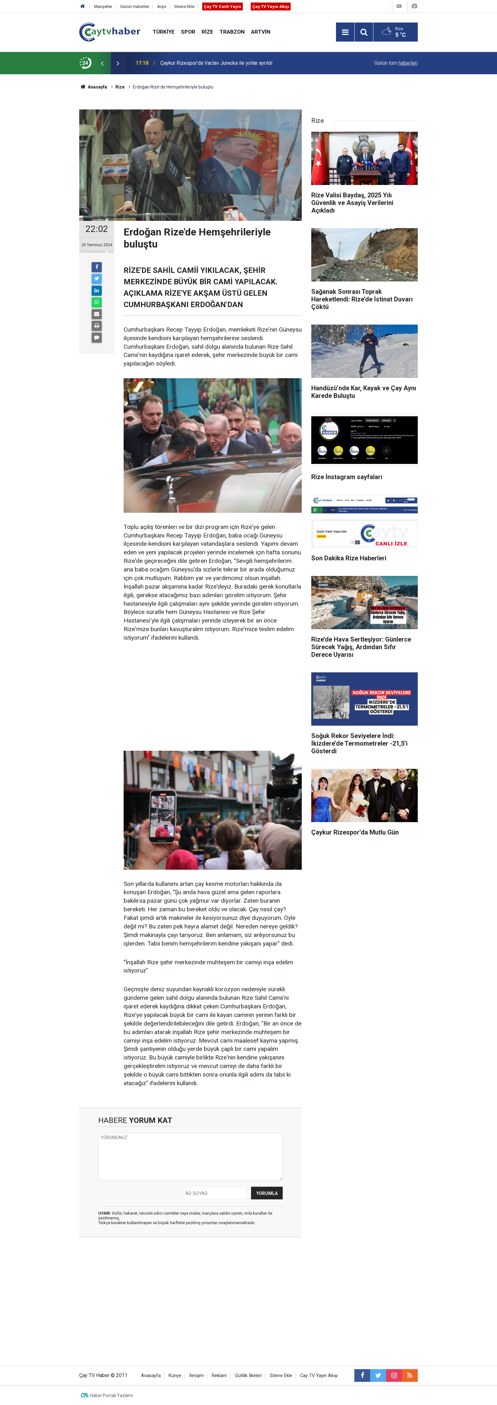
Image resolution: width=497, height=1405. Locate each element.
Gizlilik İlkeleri (248, 1375)
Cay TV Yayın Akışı (319, 1375)
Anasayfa (151, 1375)
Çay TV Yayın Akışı (270, 6)
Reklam (219, 1375)
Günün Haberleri (134, 6)
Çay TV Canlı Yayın (222, 6)
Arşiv (161, 6)
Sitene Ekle (184, 6)
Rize (207, 32)
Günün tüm (396, 63)
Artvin (260, 32)
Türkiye (164, 32)
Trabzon (232, 32)
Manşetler (103, 6)
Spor (188, 32)
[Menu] (345, 32)
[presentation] (102, 63)
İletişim (196, 1375)
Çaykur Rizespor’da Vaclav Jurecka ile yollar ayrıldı (216, 63)
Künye (175, 1375)
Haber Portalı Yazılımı (111, 1395)
